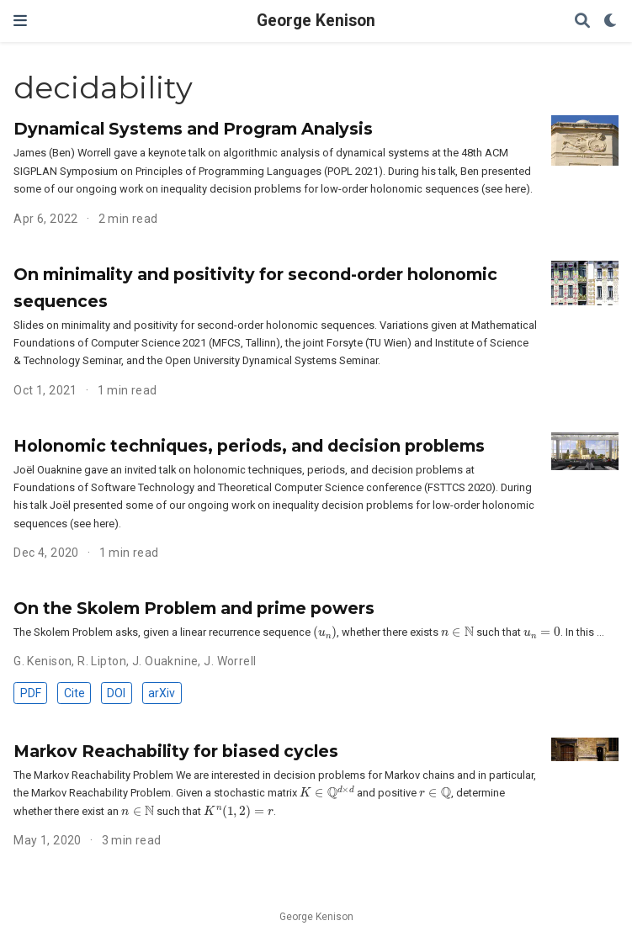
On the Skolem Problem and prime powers (193, 608)
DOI (116, 693)
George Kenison (316, 20)
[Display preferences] (611, 21)
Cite (74, 693)
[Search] (582, 21)
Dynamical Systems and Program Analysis (193, 129)
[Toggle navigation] (20, 20)
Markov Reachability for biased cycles (175, 751)
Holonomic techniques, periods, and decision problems (249, 446)
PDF (30, 693)
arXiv (161, 693)
